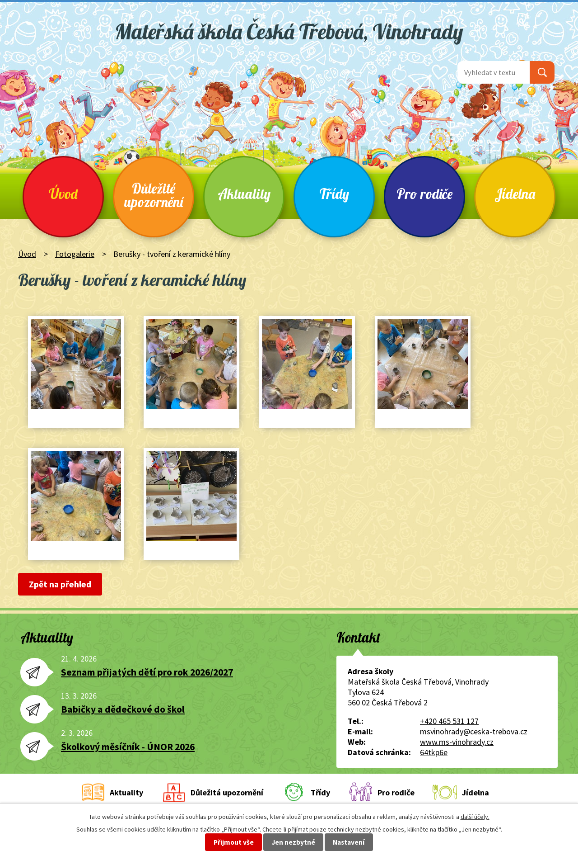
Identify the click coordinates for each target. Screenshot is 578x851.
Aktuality (244, 194)
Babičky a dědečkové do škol (123, 709)
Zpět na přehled (60, 584)
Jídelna (514, 194)
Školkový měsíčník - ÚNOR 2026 (128, 747)
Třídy (334, 194)
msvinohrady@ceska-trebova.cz (473, 731)
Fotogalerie (74, 254)
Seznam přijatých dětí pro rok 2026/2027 (147, 672)
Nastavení (348, 842)
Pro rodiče (424, 194)
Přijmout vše (234, 842)
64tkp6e (433, 752)
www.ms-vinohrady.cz (457, 742)
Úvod (63, 194)
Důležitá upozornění (227, 792)
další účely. (475, 817)
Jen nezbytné (293, 842)
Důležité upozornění (153, 195)
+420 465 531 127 (449, 721)
